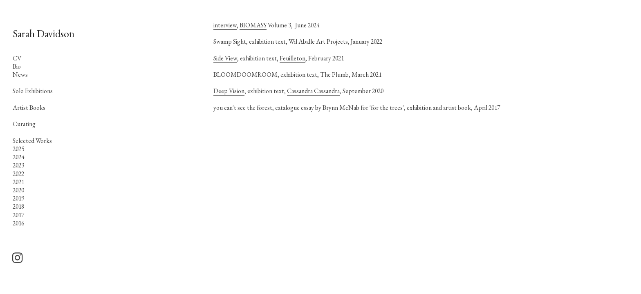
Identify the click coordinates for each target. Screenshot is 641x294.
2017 (18, 215)
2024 (18, 157)
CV (17, 58)
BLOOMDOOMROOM (245, 74)
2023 (18, 165)
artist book (457, 107)
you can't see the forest (242, 107)
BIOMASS (253, 25)
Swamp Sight (229, 41)
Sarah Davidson (43, 33)
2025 (18, 149)
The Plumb (334, 74)
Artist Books (29, 107)
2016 (18, 223)
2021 (18, 182)
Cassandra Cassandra (313, 91)
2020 (18, 190)
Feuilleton (292, 58)
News (20, 74)
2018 (18, 206)
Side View (225, 58)
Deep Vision (228, 91)
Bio (17, 66)
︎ (17, 258)
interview (225, 25)
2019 (18, 198)
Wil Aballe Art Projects (318, 41)
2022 (18, 173)
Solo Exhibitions (33, 91)
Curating (24, 124)
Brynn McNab (341, 107)
